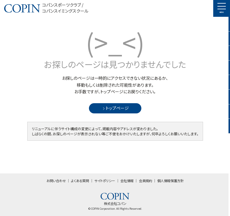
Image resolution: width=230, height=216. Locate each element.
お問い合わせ (56, 180)
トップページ (115, 108)
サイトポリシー (104, 180)
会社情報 (127, 180)
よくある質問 (80, 180)
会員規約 (145, 180)
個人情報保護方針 (170, 180)
